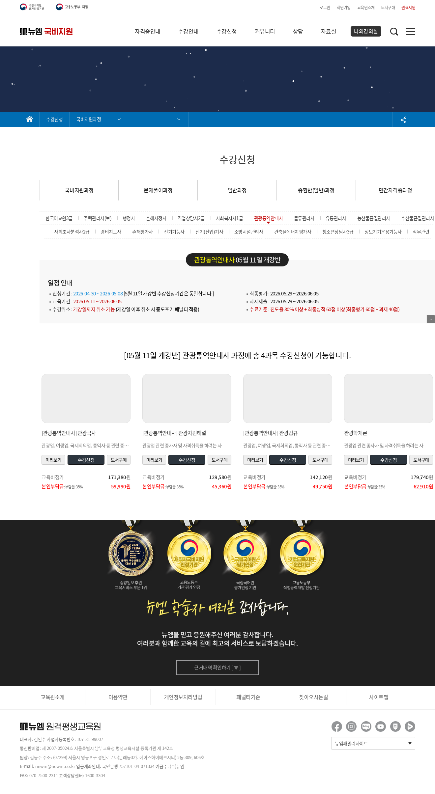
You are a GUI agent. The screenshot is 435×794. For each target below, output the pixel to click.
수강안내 (188, 31)
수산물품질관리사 (417, 218)
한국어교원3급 (59, 218)
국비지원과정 (79, 190)
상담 (298, 31)
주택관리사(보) (97, 218)
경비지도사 (111, 231)
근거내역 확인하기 (217, 667)
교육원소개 (366, 8)
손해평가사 (142, 231)
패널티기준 (248, 697)
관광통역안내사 (268, 218)
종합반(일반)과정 (316, 190)
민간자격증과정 (395, 190)
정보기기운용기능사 (383, 231)
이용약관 (118, 697)
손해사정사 (156, 218)
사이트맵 (378, 697)
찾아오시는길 (313, 697)
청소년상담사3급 (338, 231)
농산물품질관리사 (373, 218)
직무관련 (421, 231)
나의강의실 (366, 31)
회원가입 (344, 8)
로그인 (325, 8)
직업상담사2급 (191, 218)
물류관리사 (304, 218)
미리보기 (53, 459)
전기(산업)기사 (209, 231)
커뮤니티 (265, 31)
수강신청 (227, 31)
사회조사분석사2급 (72, 231)
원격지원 (408, 8)
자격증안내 (147, 31)
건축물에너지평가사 (292, 231)
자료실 (328, 31)
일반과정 (237, 190)
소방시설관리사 (248, 231)
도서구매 (388, 8)
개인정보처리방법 (183, 697)
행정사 (129, 218)
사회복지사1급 (229, 218)
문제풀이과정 (158, 190)
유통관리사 (336, 218)
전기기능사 (174, 231)
